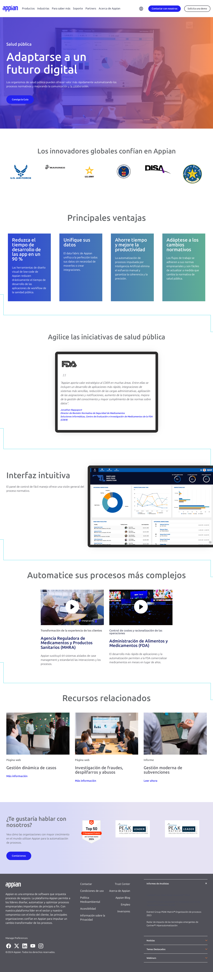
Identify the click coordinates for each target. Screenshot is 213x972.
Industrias (43, 8)
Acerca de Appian (109, 8)
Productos (28, 8)
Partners (90, 8)
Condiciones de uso (92, 890)
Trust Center (122, 884)
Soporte (78, 8)
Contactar (86, 884)
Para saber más (61, 8)
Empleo (125, 904)
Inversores (123, 911)
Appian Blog (123, 897)
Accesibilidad (88, 908)
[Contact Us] (20, 99)
